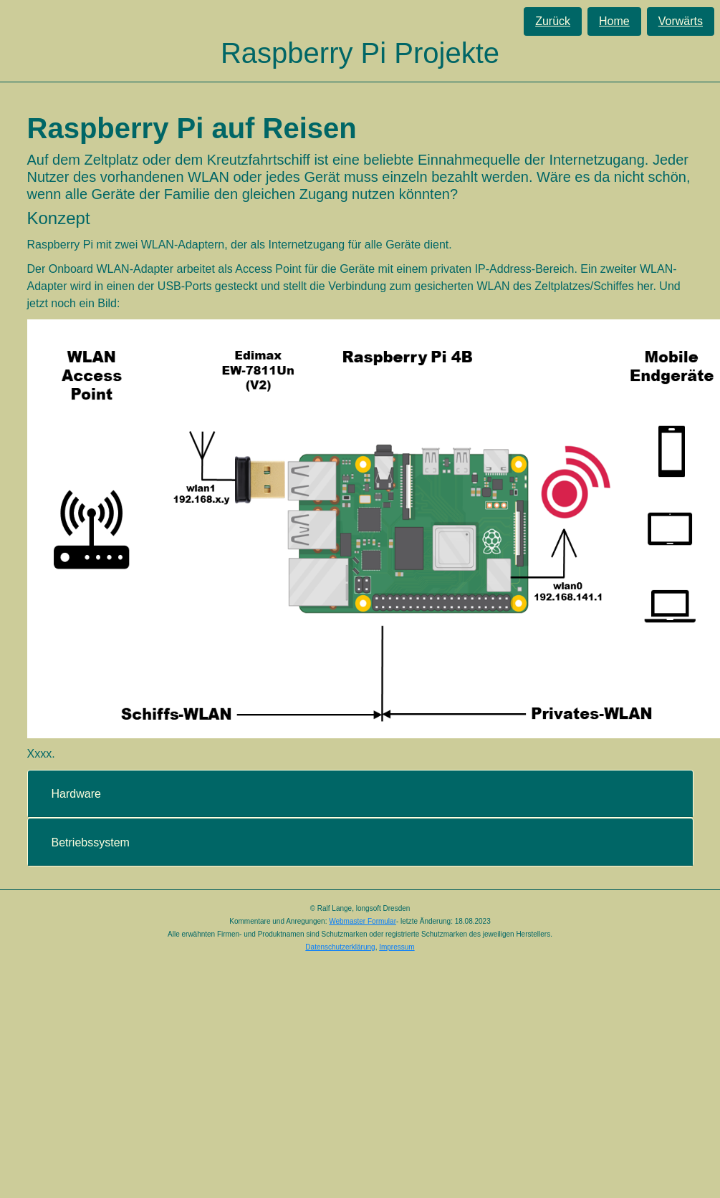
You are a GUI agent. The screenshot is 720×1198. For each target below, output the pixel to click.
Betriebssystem (91, 842)
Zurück (552, 21)
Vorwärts (680, 21)
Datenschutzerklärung (340, 947)
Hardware (76, 794)
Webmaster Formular (362, 921)
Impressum (396, 947)
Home (614, 21)
